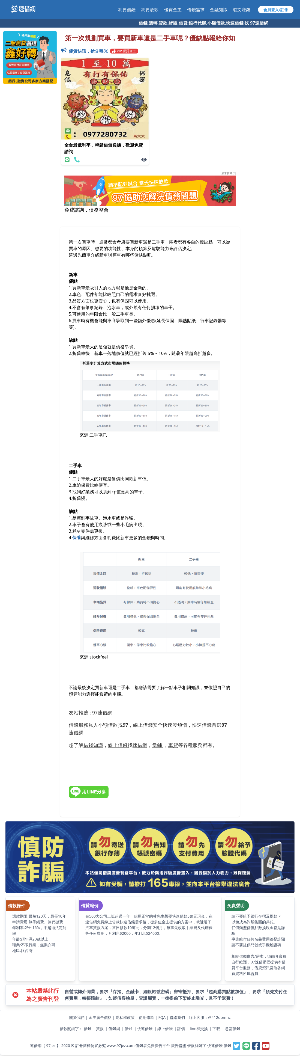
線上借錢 (165, 1028)
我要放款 (149, 10)
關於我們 (77, 1017)
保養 (76, 538)
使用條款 (146, 1017)
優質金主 (173, 10)
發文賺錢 (241, 10)
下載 (216, 1028)
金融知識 (218, 10)
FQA (162, 1017)
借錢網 (114, 1028)
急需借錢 (232, 1028)
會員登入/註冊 (275, 9)
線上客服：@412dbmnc (209, 1017)
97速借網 (102, 712)
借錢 (87, 1028)
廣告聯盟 (178, 1045)
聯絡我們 (177, 1017)
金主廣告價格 (100, 1017)
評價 (181, 1028)
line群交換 (199, 1028)
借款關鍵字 (196, 1045)
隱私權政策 (125, 1017)
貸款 (100, 1028)
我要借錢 (127, 10)
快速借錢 (144, 1028)
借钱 (128, 1028)
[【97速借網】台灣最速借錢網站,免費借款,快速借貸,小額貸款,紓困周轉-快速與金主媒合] (26, 8)
